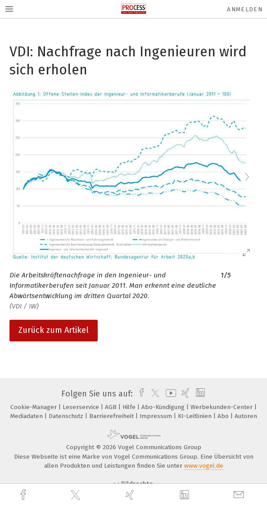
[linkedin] (185, 495)
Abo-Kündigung (163, 407)
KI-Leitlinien (195, 416)
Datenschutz (67, 416)
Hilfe (129, 407)
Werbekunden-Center (222, 407)
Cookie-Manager (34, 407)
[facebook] (24, 495)
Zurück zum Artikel (53, 330)
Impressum (157, 416)
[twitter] (76, 495)
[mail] (240, 495)
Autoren (246, 416)
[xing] (131, 495)
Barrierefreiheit (112, 416)
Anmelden (244, 9)
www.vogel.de (203, 465)
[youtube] (169, 394)
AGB (111, 407)
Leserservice (82, 407)
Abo (224, 416)
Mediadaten (27, 416)
